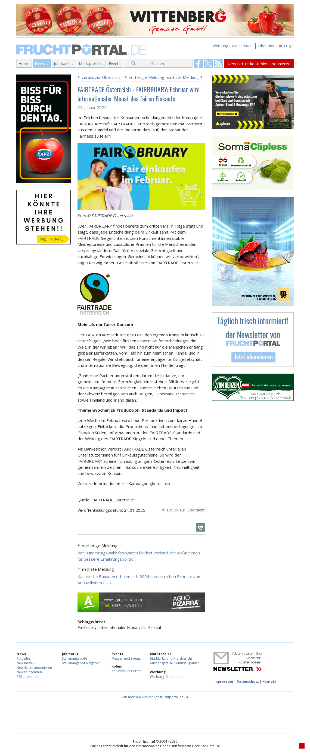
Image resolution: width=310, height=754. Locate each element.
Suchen (157, 63)
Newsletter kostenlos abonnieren (259, 63)
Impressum (223, 681)
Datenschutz (248, 681)
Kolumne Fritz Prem (126, 671)
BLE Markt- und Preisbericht (171, 658)
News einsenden (29, 672)
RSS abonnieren (29, 676)
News (40, 63)
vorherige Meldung (146, 77)
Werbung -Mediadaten (167, 676)
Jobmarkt (62, 63)
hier (167, 483)
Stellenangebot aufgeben (81, 663)
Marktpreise (89, 63)
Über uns (266, 45)
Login (289, 45)
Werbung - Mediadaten (232, 45)
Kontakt (269, 681)
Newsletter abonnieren (34, 667)
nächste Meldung (183, 77)
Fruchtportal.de (82, 49)
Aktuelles (23, 658)
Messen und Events (126, 658)
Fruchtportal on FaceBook (198, 63)
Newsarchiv (25, 663)
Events (114, 63)
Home (23, 63)
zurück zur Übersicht (101, 77)
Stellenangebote (74, 658)
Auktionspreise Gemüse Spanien (175, 663)
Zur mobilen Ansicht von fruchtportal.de (153, 697)
